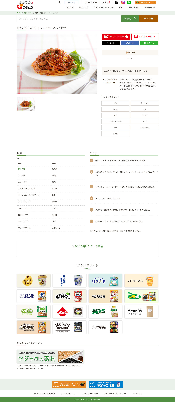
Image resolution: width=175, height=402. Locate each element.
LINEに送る (149, 43)
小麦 (115, 127)
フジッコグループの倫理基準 (44, 393)
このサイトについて (68, 393)
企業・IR (71, 2)
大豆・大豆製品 (144, 127)
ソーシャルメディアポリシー (115, 393)
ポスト (111, 43)
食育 (121, 7)
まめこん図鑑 (133, 7)
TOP (20, 13)
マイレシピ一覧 (142, 36)
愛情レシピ (83, 7)
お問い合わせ (90, 2)
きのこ (145, 121)
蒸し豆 (115, 109)
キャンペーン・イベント (103, 7)
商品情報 (70, 7)
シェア (130, 43)
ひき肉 (115, 103)
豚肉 (115, 115)
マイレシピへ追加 (114, 36)
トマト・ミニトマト (115, 121)
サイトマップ (137, 393)
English (106, 2)
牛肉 (144, 109)
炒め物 (115, 133)
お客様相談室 (150, 7)
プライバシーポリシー (90, 393)
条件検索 (148, 18)
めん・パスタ (145, 103)
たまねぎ (144, 115)
